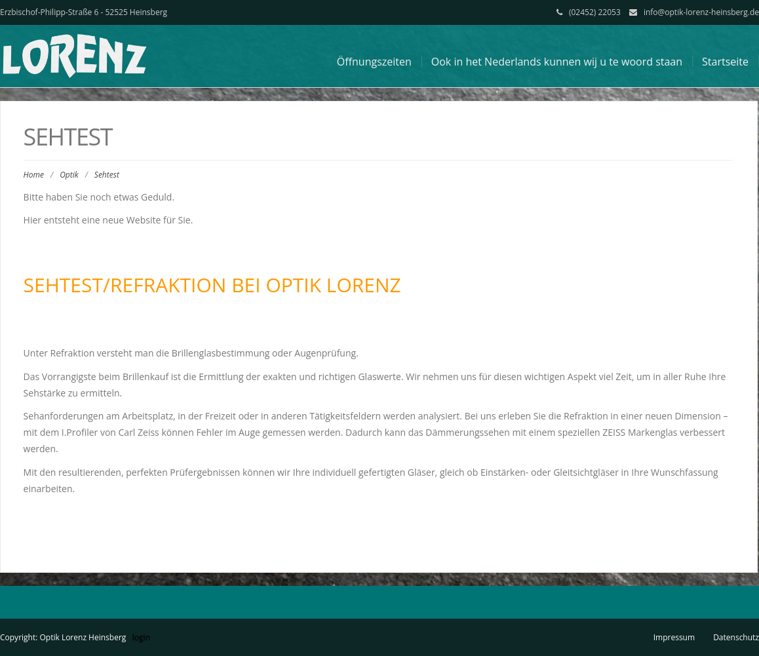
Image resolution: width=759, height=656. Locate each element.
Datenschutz (736, 637)
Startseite (725, 61)
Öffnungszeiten (374, 61)
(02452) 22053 (595, 12)
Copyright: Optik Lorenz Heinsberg (63, 637)
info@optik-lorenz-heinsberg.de (701, 12)
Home (34, 174)
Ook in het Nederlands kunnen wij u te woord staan (556, 61)
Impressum (674, 637)
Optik (69, 174)
